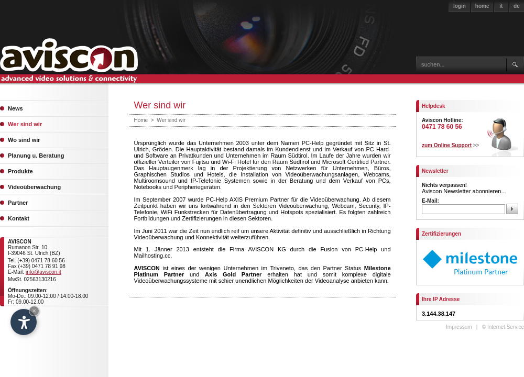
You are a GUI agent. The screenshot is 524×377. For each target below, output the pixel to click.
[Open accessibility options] (23, 322)
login (459, 6)
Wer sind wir (25, 124)
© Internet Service (503, 327)
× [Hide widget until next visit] (34, 311)
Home (141, 120)
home (482, 6)
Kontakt (18, 218)
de (517, 6)
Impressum (459, 327)
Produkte (20, 171)
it (501, 6)
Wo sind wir (24, 140)
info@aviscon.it (43, 272)
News (15, 108)
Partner (18, 202)
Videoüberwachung (34, 187)
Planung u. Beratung (36, 155)
